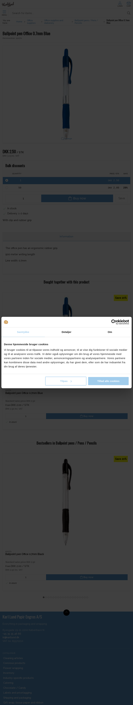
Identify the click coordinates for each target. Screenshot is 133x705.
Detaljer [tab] (66, 331)
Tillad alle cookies (108, 381)
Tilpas (66, 381)
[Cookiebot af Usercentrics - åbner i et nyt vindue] (114, 322)
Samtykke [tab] (23, 331)
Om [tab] (110, 331)
